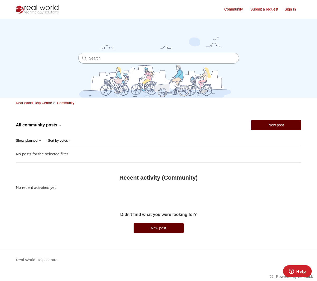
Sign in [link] (290, 9)
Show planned (29, 140)
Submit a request (264, 9)
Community (233, 9)
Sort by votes (60, 140)
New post (276, 125)
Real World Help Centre (34, 103)
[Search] (159, 58)
